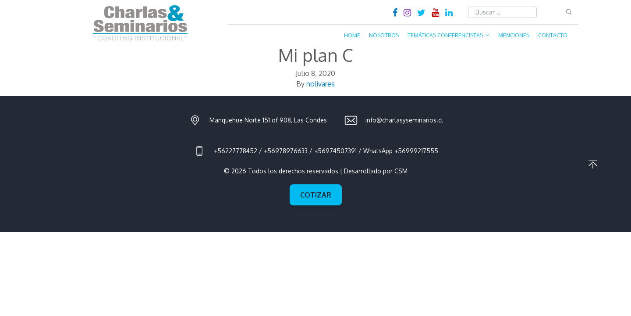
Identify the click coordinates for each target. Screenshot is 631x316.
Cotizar (315, 194)
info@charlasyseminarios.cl (404, 120)
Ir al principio (592, 164)
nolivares (320, 83)
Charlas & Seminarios (140, 22)
